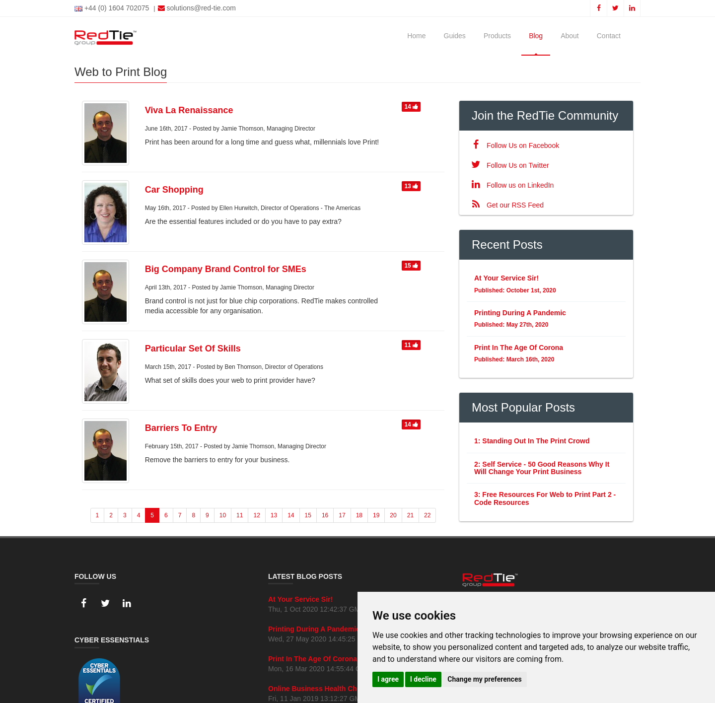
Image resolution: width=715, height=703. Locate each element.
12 (256, 515)
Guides (455, 36)
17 (342, 515)
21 (410, 515)
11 (411, 345)
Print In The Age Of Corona (312, 659)
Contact (609, 36)
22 (427, 515)
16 (325, 515)
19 (376, 515)
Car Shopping (174, 190)
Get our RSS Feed (505, 205)
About (570, 36)
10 (222, 515)
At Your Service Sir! (300, 599)
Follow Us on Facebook (513, 145)
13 (411, 186)
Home (416, 36)
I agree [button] (388, 679)
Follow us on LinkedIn (510, 185)
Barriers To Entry (181, 428)
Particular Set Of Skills (193, 348)
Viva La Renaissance (189, 110)
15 (411, 265)
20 (393, 515)
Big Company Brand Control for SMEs (225, 269)
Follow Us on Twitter (508, 165)
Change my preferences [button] (484, 679)
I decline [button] (423, 679)
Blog (536, 36)
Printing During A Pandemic (314, 629)
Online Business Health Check (318, 689)
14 (411, 106)
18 (359, 515)
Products (497, 36)
